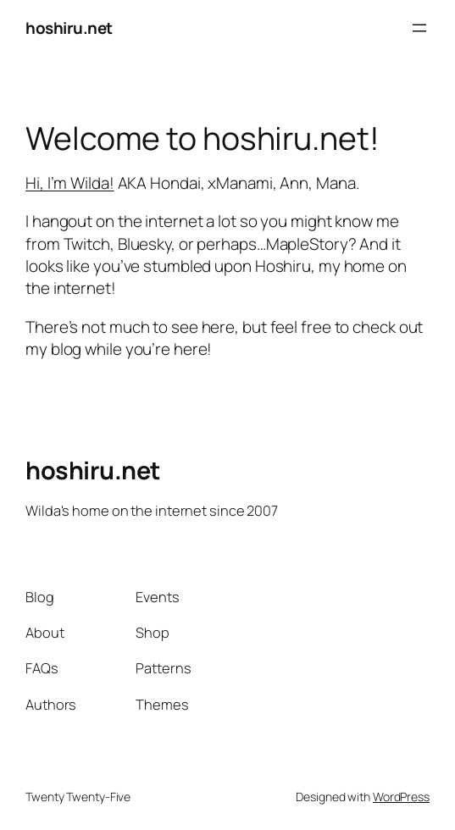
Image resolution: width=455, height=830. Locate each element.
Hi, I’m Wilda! (69, 183)
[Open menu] (419, 28)
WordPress (401, 796)
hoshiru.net (69, 28)
